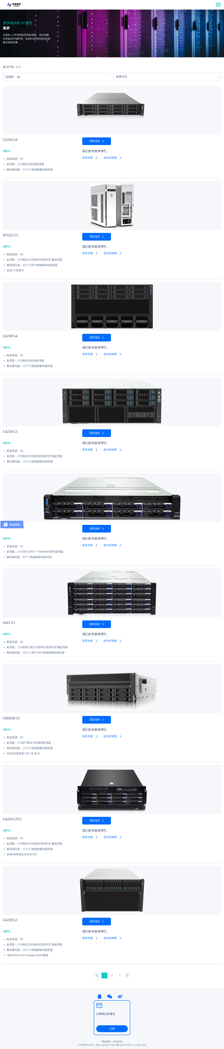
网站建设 (106, 1041)
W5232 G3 (10, 235)
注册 (112, 1028)
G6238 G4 (10, 336)
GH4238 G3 (11, 718)
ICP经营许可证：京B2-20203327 (94, 1045)
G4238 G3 (10, 432)
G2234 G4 (10, 140)
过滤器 (12, 77)
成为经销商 (110, 157)
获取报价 (95, 141)
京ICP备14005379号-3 (122, 1045)
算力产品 (8, 67)
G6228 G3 (10, 920)
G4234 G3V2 (12, 819)
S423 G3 (9, 623)
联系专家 (87, 157)
